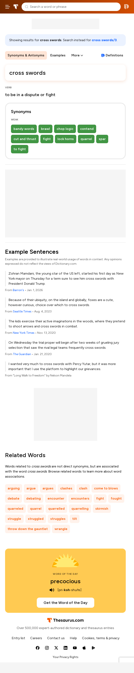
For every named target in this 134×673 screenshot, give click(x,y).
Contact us (56, 638)
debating (33, 498)
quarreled (15, 509)
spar (102, 139)
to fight (20, 149)
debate (13, 498)
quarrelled (56, 509)
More (75, 55)
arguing (14, 488)
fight (47, 139)
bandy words (24, 129)
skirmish (101, 509)
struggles (58, 519)
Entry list (18, 638)
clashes (66, 488)
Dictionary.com (126, 6)
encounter (56, 498)
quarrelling (80, 509)
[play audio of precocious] (52, 590)
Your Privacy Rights (65, 657)
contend (87, 129)
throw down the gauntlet (28, 529)
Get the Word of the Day (66, 602)
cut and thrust (25, 139)
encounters (80, 498)
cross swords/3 (104, 40)
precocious (65, 581)
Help (73, 638)
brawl (45, 129)
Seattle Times (22, 311)
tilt (74, 519)
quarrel (86, 139)
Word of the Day (65, 573)
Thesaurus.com (16, 6)
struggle (14, 519)
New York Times (23, 333)
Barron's (18, 290)
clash (83, 488)
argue (31, 488)
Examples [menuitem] (58, 55)
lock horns (65, 139)
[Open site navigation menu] (7, 7)
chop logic (65, 129)
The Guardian (22, 354)
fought (116, 498)
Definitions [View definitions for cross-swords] (114, 55)
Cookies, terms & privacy (100, 638)
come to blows (106, 488)
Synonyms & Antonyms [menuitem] (26, 55)
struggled (36, 519)
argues (47, 488)
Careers (36, 638)
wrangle (61, 529)
